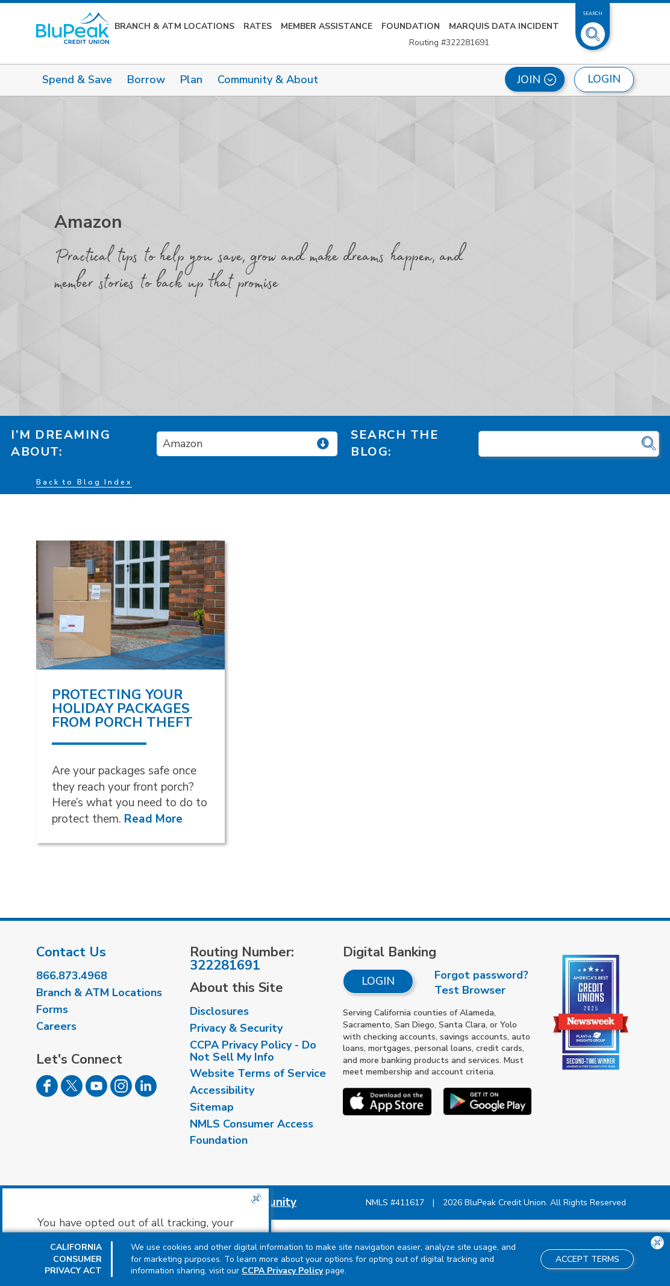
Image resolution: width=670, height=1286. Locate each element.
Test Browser (470, 990)
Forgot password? (481, 975)
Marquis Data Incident (504, 26)
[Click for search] (648, 443)
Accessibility (222, 1090)
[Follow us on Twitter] (72, 1093)
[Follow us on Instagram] (121, 1093)
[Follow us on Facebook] (47, 1093)
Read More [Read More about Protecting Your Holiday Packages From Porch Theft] (153, 819)
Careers (56, 1026)
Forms (52, 1009)
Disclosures (219, 1011)
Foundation (410, 26)
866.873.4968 (71, 975)
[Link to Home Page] (72, 28)
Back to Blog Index (84, 482)
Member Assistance (326, 26)
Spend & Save (77, 79)
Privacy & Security (236, 1028)
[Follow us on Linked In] (146, 1093)
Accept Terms (587, 1259)
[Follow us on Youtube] (96, 1093)
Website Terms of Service (258, 1073)
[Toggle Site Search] (593, 29)
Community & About (268, 79)
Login (378, 981)
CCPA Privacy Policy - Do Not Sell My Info (253, 1051)
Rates (257, 26)
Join (536, 79)
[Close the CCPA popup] (256, 1198)
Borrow (146, 79)
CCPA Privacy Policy (282, 1270)
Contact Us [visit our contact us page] (71, 952)
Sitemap (212, 1107)
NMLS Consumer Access (251, 1124)
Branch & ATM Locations (174, 26)
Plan (191, 79)
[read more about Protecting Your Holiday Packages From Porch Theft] (130, 605)
